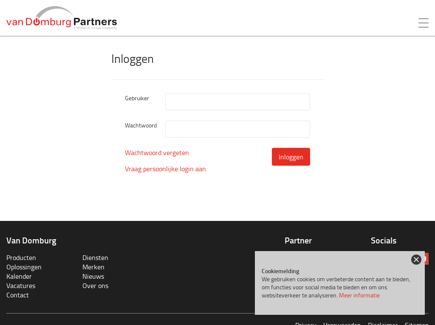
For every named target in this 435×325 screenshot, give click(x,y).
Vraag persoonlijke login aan (165, 168)
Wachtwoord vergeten (157, 152)
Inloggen (291, 156)
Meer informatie (359, 295)
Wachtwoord (141, 125)
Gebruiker (137, 98)
